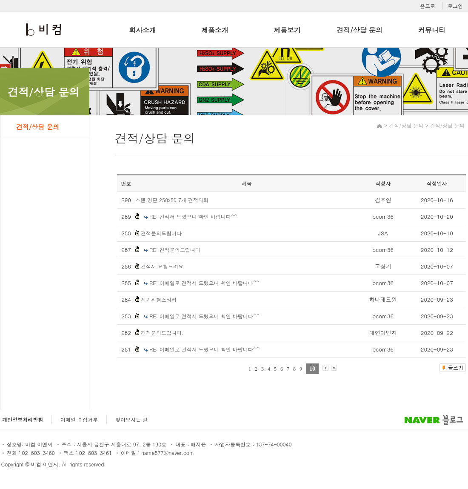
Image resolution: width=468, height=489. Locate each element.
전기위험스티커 (159, 299)
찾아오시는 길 (131, 419)
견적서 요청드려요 (162, 266)
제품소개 (214, 30)
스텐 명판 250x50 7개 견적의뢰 (171, 199)
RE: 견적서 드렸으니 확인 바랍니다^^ (193, 216)
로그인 (455, 5)
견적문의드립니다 (161, 233)
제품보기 (287, 30)
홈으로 (427, 5)
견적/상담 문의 (359, 30)
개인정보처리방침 (22, 419)
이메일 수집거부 (79, 419)
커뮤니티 (431, 30)
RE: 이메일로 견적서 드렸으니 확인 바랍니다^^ (204, 282)
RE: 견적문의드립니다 (174, 249)
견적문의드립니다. (162, 332)
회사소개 (142, 30)
